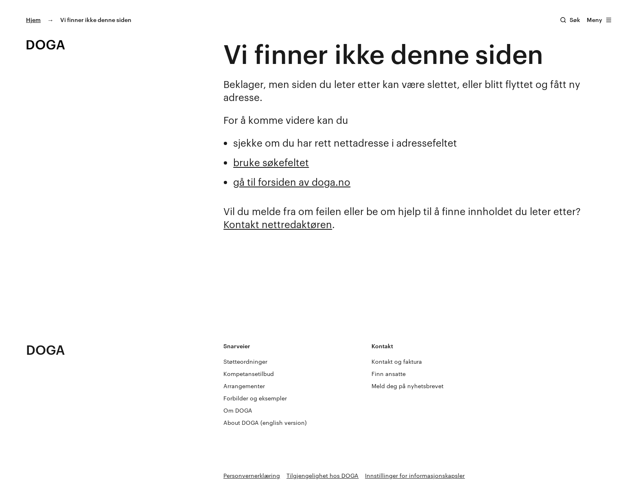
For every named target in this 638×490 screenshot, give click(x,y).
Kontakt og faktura (396, 361)
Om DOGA (237, 410)
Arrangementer (244, 385)
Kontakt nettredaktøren (277, 224)
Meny (599, 19)
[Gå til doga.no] (45, 44)
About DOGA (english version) (265, 422)
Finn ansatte (388, 373)
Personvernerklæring (251, 475)
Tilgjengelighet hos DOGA (322, 475)
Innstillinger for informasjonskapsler (415, 475)
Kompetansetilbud (248, 373)
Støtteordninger (245, 361)
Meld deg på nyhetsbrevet (407, 385)
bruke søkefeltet (271, 162)
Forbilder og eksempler (255, 398)
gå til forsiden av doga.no (291, 182)
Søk (575, 19)
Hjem (33, 19)
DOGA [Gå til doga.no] (45, 349)
